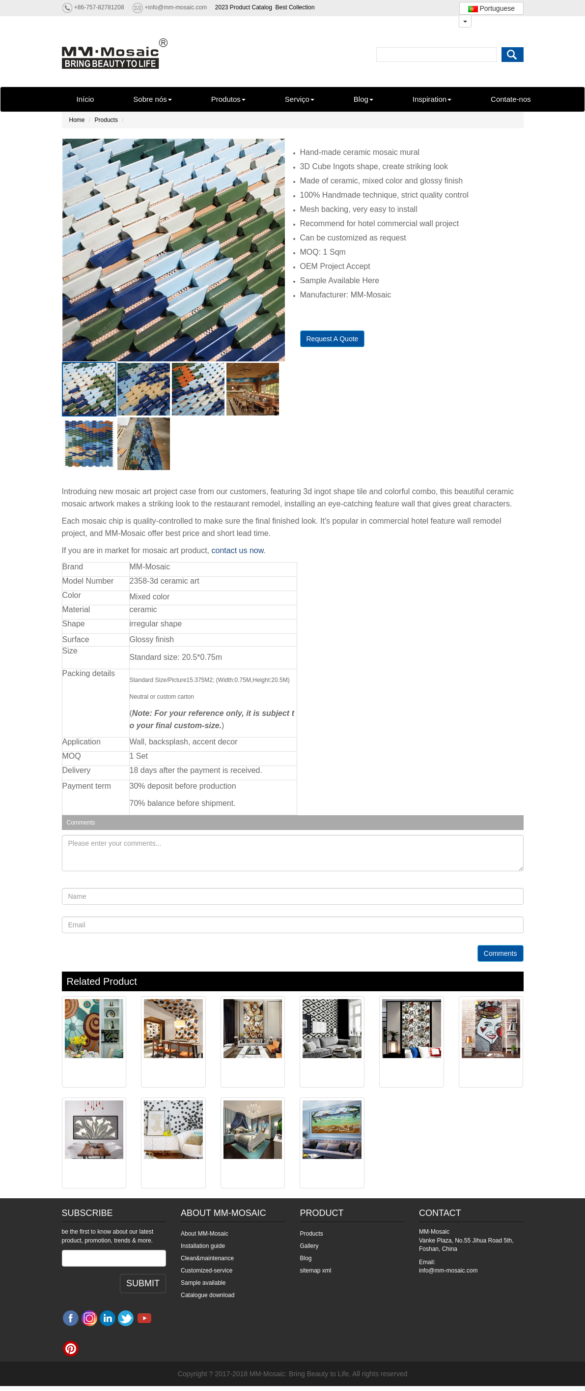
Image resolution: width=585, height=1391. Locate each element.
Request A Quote (332, 339)
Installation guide (203, 1246)
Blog (363, 99)
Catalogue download (207, 1295)
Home (77, 120)
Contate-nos (511, 99)
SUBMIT (143, 1283)
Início (85, 99)
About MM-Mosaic (204, 1233)
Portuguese (491, 8)
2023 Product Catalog (243, 7)
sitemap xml (316, 1270)
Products (106, 120)
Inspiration (432, 99)
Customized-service (206, 1270)
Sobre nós (152, 99)
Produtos (228, 99)
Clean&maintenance (207, 1258)
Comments (500, 953)
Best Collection (295, 7)
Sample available (203, 1282)
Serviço (299, 99)
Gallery (309, 1246)
